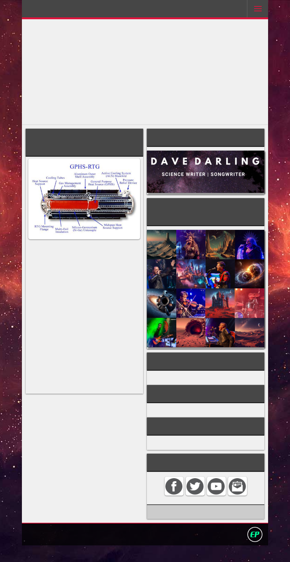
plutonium (63, 309)
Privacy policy (148, 550)
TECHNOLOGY (171, 420)
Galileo (69, 387)
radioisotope (117, 301)
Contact (92, 550)
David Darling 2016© (200, 550)
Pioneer (101, 402)
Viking (62, 409)
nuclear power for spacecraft (194, 384)
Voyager (40, 409)
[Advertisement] (145, 72)
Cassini (64, 395)
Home (68, 550)
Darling (50, 11)
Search (116, 550)
